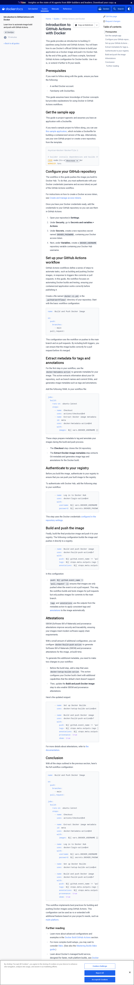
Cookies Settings (100, 966)
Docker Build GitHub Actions (78, 937)
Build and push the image (65, 528)
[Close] (130, 972)
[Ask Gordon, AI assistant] (104, 9)
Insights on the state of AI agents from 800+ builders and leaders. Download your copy (72, 2)
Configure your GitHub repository (71, 171)
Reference (67, 9)
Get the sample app (60, 112)
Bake (60, 946)
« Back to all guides (11, 43)
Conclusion (54, 758)
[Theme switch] (129, 9)
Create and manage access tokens (65, 198)
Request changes (113, 21)
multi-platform (52, 920)
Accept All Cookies (100, 980)
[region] (67, 972)
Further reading (55, 928)
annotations (55, 610)
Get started (33, 9)
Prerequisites (56, 71)
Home (48, 19)
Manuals (55, 9)
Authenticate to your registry (67, 468)
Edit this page (111, 16)
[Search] (118, 9)
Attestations (55, 618)
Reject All (100, 973)
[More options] (97, 25)
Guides (45, 9)
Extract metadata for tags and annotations (68, 360)
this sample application (56, 131)
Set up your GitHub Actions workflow (66, 260)
